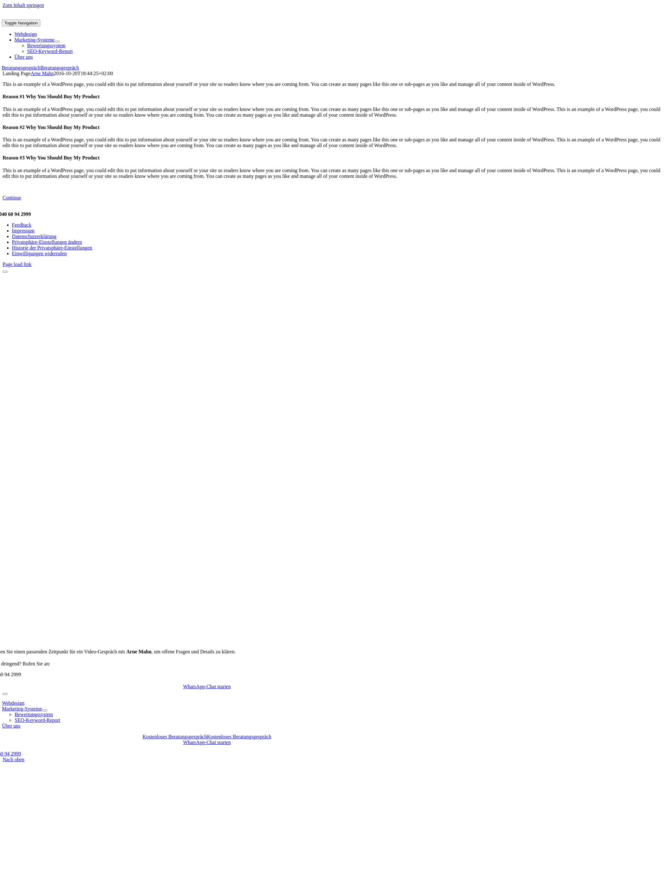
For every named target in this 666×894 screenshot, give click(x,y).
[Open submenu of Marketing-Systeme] (57, 41)
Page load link (17, 264)
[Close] (5, 272)
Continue (12, 197)
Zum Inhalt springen (23, 5)
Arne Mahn (42, 73)
